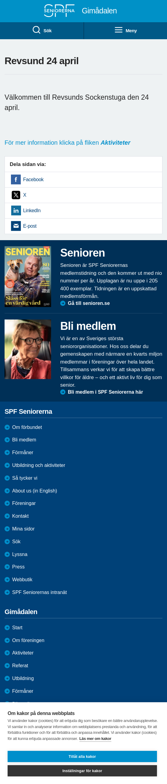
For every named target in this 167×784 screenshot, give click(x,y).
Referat (20, 665)
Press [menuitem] (18, 566)
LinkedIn (31, 210)
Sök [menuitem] (41, 30)
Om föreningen (28, 640)
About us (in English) (34, 490)
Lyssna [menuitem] (19, 554)
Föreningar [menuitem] (24, 503)
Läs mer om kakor (95, 738)
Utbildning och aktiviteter (38, 465)
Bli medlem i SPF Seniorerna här (105, 392)
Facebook (33, 179)
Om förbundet (27, 427)
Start (17, 627)
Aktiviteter (22, 652)
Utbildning (23, 678)
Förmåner (22, 452)
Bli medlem (24, 439)
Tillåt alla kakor (82, 757)
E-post (30, 226)
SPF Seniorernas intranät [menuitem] (39, 592)
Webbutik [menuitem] (22, 579)
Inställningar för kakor (82, 771)
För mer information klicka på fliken (67, 142)
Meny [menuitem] (125, 30)
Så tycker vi (24, 478)
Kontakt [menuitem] (20, 516)
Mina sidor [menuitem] (23, 528)
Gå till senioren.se (89, 303)
